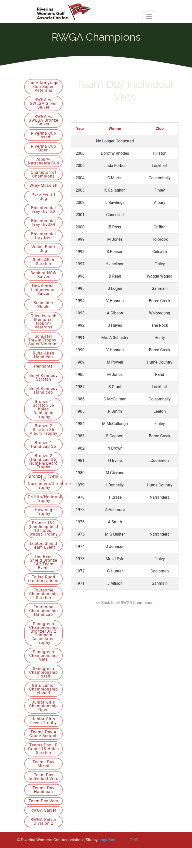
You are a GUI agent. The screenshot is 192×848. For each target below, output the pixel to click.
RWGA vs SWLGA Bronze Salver (43, 120)
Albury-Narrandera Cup (43, 161)
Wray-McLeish (44, 185)
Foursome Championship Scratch (43, 594)
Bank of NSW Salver (43, 275)
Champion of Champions (43, 174)
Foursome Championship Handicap (43, 611)
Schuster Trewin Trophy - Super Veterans (43, 340)
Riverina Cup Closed (43, 135)
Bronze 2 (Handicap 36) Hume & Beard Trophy (43, 461)
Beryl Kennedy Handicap (43, 390)
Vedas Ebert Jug (44, 248)
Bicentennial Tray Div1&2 (43, 209)
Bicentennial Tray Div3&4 (43, 222)
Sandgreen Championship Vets (43, 655)
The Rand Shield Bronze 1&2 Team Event (43, 562)
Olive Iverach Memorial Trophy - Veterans (43, 321)
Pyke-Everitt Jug (43, 196)
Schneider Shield (44, 304)
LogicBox (106, 839)
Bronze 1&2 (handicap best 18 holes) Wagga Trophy (43, 529)
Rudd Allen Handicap (43, 355)
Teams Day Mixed (43, 763)
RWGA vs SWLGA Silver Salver (43, 103)
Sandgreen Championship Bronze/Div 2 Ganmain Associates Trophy (43, 633)
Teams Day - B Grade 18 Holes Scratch (43, 749)
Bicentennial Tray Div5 (43, 235)
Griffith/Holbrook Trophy (45, 498)
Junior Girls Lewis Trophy (43, 721)
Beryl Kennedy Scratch (43, 377)
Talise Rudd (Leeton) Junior (43, 579)
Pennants (43, 366)
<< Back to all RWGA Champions (124, 602)
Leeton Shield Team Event (43, 545)
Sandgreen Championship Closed (43, 672)
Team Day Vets (43, 801)
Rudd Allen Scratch (43, 262)
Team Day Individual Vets (43, 777)
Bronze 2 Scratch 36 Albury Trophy (44, 429)
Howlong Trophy (43, 511)
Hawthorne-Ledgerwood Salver (43, 290)
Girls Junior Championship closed (43, 689)
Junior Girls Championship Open (43, 706)
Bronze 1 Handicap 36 (43, 444)
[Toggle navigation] (149, 16)
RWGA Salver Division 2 (43, 821)
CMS (134, 839)
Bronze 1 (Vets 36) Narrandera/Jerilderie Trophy (45, 482)
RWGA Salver (43, 810)
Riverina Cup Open (43, 148)
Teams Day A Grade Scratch (43, 734)
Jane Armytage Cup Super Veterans (43, 86)
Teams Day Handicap (43, 790)
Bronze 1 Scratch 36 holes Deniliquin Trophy (43, 409)
